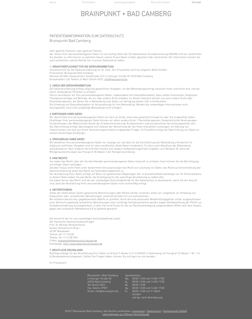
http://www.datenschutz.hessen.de (82, 244)
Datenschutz (154, 311)
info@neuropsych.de (115, 79)
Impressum (138, 311)
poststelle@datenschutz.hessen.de (77, 240)
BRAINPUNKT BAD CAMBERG (126, 20)
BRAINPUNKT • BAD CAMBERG (125, 14)
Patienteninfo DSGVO (175, 311)
